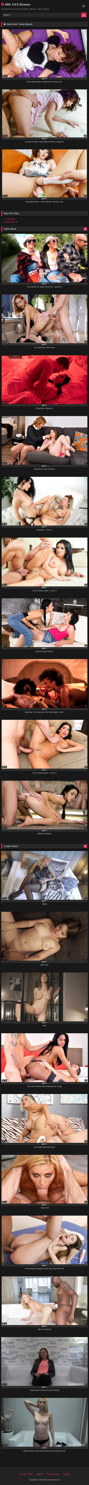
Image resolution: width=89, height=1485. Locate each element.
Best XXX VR (12, 222)
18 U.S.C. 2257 (25, 1474)
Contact (66, 1474)
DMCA (40, 1474)
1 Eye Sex (10, 219)
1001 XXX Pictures (15, 4)
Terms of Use (53, 1474)
